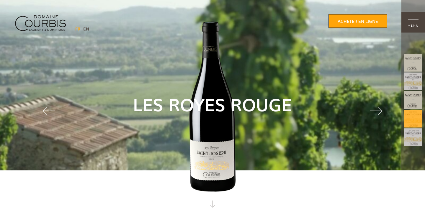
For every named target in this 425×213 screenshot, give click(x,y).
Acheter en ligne (358, 21)
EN (86, 29)
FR (77, 29)
